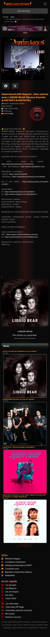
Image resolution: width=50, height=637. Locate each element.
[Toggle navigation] (45, 3)
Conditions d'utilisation (15, 562)
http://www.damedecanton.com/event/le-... (18, 164)
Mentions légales (12, 558)
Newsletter (10, 575)
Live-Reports (8, 588)
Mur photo (8, 613)
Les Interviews (9, 603)
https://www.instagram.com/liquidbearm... (21, 194)
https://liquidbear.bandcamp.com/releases (28, 176)
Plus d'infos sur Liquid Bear (25, 335)
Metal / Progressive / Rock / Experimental (25, 338)
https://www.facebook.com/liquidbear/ (20, 192)
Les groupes (8, 585)
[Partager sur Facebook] (5, 86)
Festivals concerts (11, 617)
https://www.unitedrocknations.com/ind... (22, 234)
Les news (7, 595)
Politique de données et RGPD (18, 565)
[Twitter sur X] (15, 86)
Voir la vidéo (7, 113)
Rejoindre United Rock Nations (18, 572)
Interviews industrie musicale (16, 610)
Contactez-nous (12, 568)
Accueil (5, 17)
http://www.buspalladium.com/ (33, 166)
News (12, 17)
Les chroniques (10, 591)
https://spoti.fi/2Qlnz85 (18, 174)
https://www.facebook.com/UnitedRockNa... (22, 237)
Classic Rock (8, 598)
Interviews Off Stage (12, 607)
